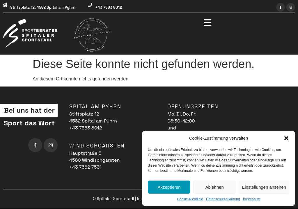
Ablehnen (214, 187)
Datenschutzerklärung (223, 199)
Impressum (251, 199)
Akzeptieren (168, 187)
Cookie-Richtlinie (190, 199)
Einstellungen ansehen (264, 187)
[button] (286, 138)
